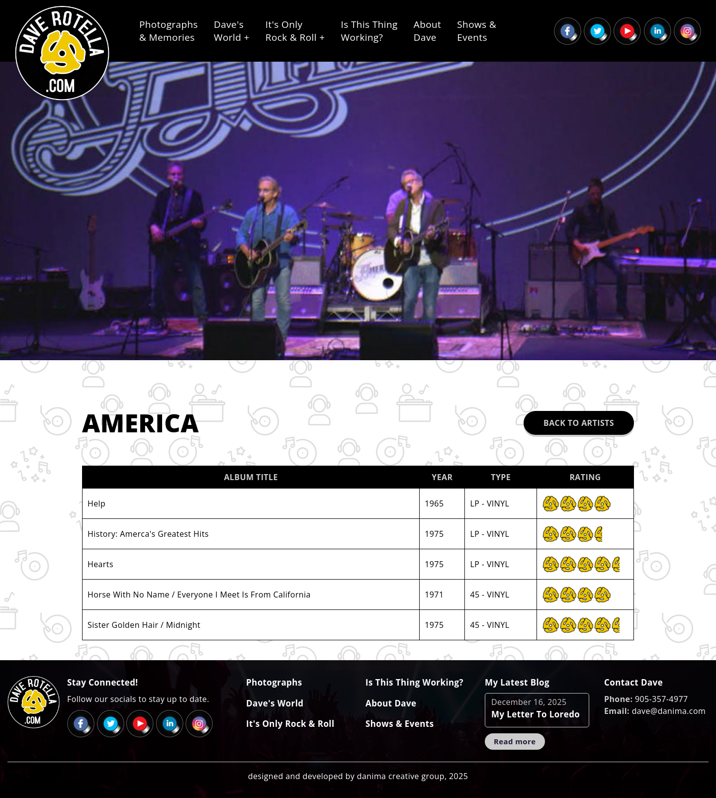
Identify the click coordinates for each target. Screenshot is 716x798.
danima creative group (401, 776)
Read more (515, 741)
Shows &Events (476, 31)
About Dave (391, 703)
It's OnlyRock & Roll (295, 31)
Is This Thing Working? (414, 682)
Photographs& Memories (168, 31)
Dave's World (274, 703)
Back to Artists (578, 422)
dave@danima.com (669, 710)
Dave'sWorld (232, 31)
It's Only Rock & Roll (290, 723)
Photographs (274, 682)
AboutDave (428, 31)
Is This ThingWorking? (369, 31)
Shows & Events (399, 723)
